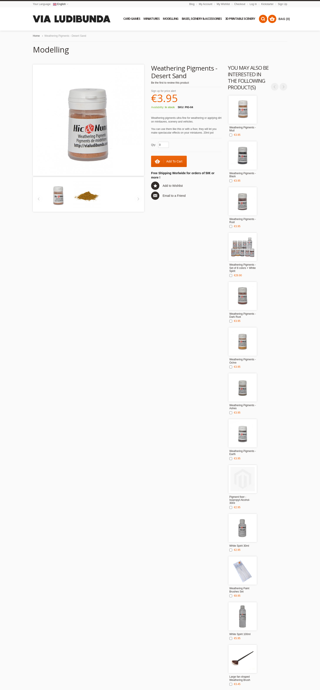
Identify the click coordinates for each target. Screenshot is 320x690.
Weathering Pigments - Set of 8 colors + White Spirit (242, 268)
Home (36, 35)
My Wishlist (223, 4)
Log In (253, 4)
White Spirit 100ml (239, 634)
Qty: (153, 144)
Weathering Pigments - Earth (242, 453)
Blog (192, 4)
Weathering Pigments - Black (242, 175)
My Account (205, 4)
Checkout (239, 4)
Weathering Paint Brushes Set (239, 590)
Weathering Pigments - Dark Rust (242, 315)
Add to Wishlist (173, 185)
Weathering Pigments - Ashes (242, 407)
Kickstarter (267, 4)
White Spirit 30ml (239, 545)
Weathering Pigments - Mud (242, 129)
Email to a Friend (174, 195)
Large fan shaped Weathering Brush (239, 678)
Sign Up (282, 4)
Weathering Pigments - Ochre (242, 361)
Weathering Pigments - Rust (242, 221)
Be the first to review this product (170, 82)
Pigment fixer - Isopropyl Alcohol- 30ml (239, 500)
